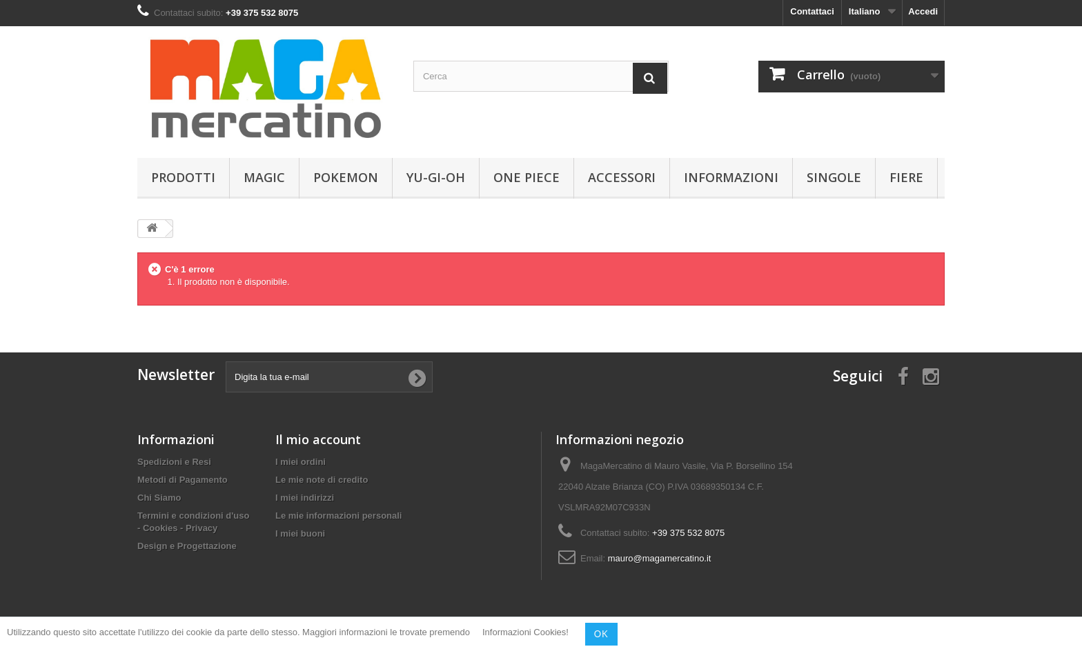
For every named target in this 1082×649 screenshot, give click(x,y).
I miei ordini (300, 462)
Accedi (923, 11)
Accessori (622, 177)
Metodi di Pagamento (182, 480)
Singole (834, 177)
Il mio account (318, 439)
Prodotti (183, 177)
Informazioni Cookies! (525, 633)
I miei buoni (300, 533)
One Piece (526, 177)
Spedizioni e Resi (174, 462)
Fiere (906, 177)
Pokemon (345, 177)
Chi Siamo (159, 497)
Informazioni (731, 177)
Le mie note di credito (321, 480)
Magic (264, 177)
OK (601, 633)
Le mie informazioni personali (338, 515)
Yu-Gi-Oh (435, 177)
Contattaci (812, 11)
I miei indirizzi (304, 497)
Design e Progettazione (187, 546)
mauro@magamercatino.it (659, 558)
